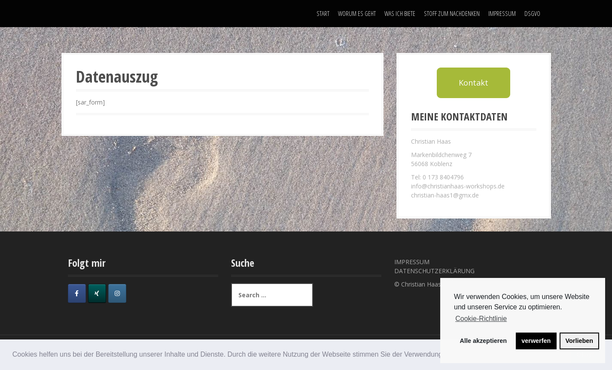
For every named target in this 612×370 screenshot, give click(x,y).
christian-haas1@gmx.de (445, 195)
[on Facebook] (77, 293)
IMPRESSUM (502, 13)
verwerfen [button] (536, 340)
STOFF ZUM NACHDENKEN (452, 13)
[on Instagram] (117, 293)
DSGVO (532, 13)
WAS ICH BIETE (399, 13)
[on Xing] (97, 293)
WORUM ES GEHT (357, 13)
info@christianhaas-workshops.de (458, 186)
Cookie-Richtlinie (481, 318)
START (323, 13)
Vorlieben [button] (580, 340)
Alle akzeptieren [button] (483, 340)
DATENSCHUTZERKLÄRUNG (434, 271)
